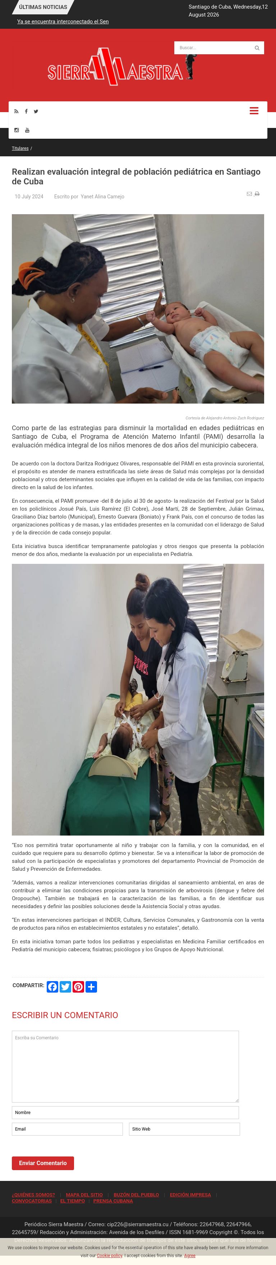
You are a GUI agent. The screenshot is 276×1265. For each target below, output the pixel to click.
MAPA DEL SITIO (84, 1194)
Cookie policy (109, 1255)
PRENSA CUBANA (113, 1201)
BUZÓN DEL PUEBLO (136, 1194)
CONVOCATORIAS (32, 1201)
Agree (190, 1255)
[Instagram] (16, 129)
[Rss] (16, 111)
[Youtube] (27, 129)
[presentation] (66, 1157)
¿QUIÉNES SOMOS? (33, 1194)
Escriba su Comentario (125, 1067)
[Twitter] (36, 111)
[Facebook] (26, 111)
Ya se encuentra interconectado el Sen (63, 21)
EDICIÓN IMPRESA (190, 1194)
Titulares (20, 148)
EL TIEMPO (72, 1201)
